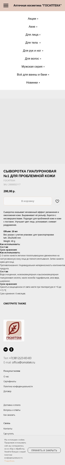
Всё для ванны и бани (32, 74)
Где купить (8, 433)
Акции (32, 18)
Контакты (7, 428)
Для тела (32, 42)
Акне (32, 26)
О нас (6, 376)
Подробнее (9, 461)
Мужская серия (31, 66)
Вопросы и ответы (11, 410)
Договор (7, 391)
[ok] (11, 349)
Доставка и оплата (11, 405)
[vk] (5, 349)
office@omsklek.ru (23, 362)
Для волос (32, 58)
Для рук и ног (32, 50)
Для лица (32, 34)
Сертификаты (9, 381)
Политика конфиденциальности (18, 386)
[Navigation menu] (5, 5)
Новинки (32, 82)
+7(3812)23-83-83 (20, 358)
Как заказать (9, 414)
